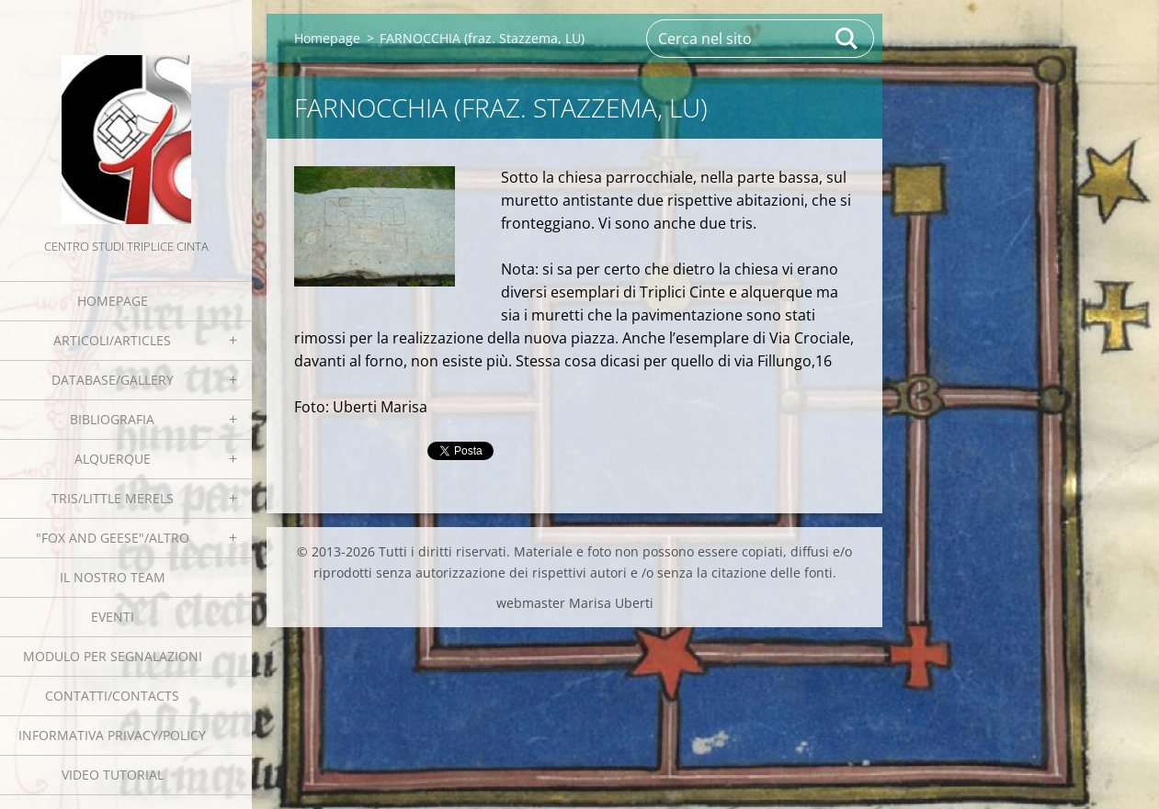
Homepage (112, 300)
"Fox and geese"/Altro (112, 537)
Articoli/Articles (112, 340)
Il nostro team (112, 577)
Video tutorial (113, 774)
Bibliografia (112, 419)
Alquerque (112, 458)
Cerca (847, 38)
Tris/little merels (112, 498)
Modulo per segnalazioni (112, 656)
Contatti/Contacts (112, 695)
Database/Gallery (112, 379)
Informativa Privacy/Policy (112, 735)
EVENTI (112, 616)
